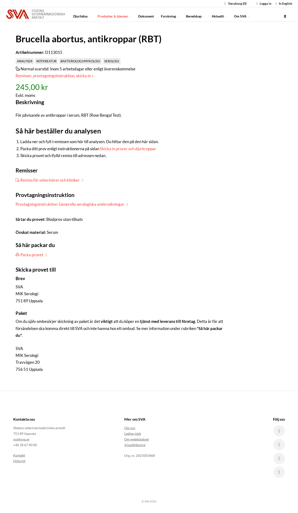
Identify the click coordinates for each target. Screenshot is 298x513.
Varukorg (234, 3)
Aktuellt (219, 14)
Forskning (170, 14)
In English (283, 3)
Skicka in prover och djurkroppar (128, 148)
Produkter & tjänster (114, 14)
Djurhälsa (82, 14)
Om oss (129, 428)
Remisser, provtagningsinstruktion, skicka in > (55, 75)
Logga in (263, 3)
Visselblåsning (134, 445)
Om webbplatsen (136, 439)
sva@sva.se (21, 439)
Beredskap (195, 14)
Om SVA (242, 14)
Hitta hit (19, 461)
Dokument (146, 14)
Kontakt (19, 455)
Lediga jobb (132, 434)
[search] (285, 14)
